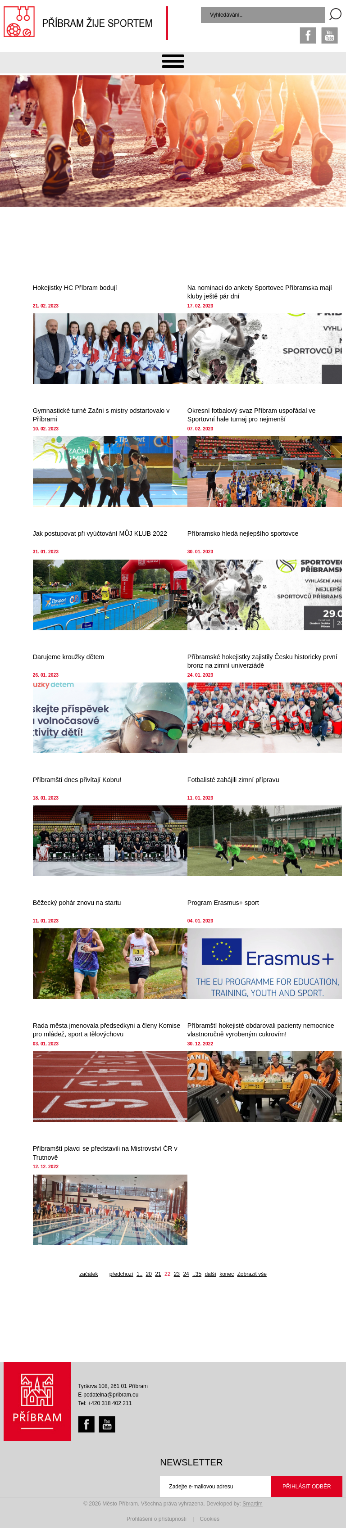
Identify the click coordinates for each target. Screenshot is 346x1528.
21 (158, 1274)
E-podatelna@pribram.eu (108, 1395)
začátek (88, 1274)
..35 (196, 1274)
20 (149, 1274)
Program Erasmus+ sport (223, 902)
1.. (139, 1274)
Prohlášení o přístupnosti (157, 1519)
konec (226, 1274)
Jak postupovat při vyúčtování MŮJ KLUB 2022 (100, 533)
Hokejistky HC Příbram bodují (75, 287)
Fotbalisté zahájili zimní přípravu (233, 779)
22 (167, 1274)
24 (186, 1274)
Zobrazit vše (252, 1274)
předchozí (121, 1274)
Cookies (209, 1519)
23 (177, 1274)
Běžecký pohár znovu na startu (77, 902)
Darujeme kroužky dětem (69, 656)
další (210, 1274)
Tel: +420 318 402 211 (105, 1403)
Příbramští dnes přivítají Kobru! (77, 779)
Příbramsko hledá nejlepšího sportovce (243, 533)
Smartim (252, 1504)
